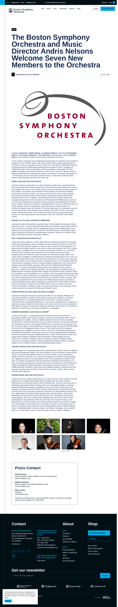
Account (105, 2)
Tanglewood (15, 2)
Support (72, 8)
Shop (78, 8)
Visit (42, 8)
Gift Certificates (94, 554)
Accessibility (67, 539)
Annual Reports (69, 561)
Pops (22, 2)
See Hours (41, 560)
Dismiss (8, 601)
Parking (66, 536)
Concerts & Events (97, 533)
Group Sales (93, 551)
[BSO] (24, 586)
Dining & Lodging (69, 542)
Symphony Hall (31, 2)
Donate (96, 8)
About (49, 8)
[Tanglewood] (48, 586)
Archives (66, 558)
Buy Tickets (92, 546)
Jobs (64, 555)
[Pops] (73, 586)
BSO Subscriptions (95, 548)
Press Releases (69, 550)
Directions (66, 533)
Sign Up (105, 576)
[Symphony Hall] (98, 586)
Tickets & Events (107, 8)
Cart (112, 2)
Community (63, 8)
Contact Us (16, 544)
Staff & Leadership (70, 552)
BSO (8, 2)
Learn (55, 8)
